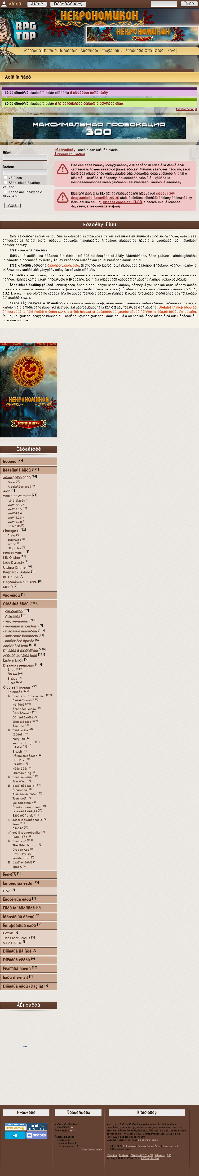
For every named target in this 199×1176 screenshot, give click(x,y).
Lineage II (11, 531)
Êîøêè (11, 683)
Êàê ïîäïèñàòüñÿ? (186, 109)
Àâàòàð (18, 828)
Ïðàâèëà (123, 1155)
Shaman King (22, 773)
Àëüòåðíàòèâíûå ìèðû (20, 656)
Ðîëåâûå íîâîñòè (17, 951)
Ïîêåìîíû (18, 764)
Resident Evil (22, 858)
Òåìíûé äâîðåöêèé (25, 756)
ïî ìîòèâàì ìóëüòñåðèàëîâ (25, 820)
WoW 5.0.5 (15, 517)
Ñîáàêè (13, 674)
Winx (16, 824)
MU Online (11, 558)
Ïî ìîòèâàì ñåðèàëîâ (21, 785)
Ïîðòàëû (10, 461)
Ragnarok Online (16, 572)
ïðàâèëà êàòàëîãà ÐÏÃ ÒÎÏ (122, 202)
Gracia (12, 544)
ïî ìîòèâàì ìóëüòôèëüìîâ (24, 832)
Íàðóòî (17, 734)
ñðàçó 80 (14, 526)
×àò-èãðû (11, 595)
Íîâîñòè (50, 51)
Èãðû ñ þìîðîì (13, 660)
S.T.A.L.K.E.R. (12, 943)
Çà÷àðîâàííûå (22, 802)
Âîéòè (37, 4)
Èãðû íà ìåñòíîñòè (19, 908)
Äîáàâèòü (32, 51)
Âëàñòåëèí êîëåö (24, 709)
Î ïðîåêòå (112, 1155)
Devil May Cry (22, 854)
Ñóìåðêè (18, 704)
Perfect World (14, 553)
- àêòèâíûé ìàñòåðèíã (20, 626)
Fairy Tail (19, 738)
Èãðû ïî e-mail (15, 978)
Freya (11, 535)
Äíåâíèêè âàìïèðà (24, 794)
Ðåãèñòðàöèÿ (68, 4)
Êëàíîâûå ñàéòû (17, 969)
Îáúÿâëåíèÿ (112, 51)
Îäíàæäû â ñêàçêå (25, 811)
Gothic (8, 933)
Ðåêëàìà (160, 1155)
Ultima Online (14, 567)
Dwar (11, 482)
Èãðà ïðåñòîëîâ (23, 815)
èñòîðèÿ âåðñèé (150, 1158)
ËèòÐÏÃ (9, 875)
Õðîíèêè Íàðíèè (23, 717)
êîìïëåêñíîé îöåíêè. (148, 1140)
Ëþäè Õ (17, 866)
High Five (14, 548)
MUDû (8, 587)
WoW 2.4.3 (15, 505)
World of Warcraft (17, 496)
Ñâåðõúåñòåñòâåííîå (27, 807)
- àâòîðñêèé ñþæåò (18, 641)
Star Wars (19, 781)
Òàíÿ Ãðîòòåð (22, 713)
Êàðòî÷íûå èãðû (17, 899)
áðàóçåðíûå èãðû (17, 478)
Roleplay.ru (129, 1146)
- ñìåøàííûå (11, 616)
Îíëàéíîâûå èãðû (17, 470)
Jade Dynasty (13, 563)
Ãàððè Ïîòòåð (22, 700)
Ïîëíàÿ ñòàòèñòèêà (91, 1149)
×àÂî (171, 51)
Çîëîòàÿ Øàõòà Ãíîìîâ (149, 1146)
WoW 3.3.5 (15, 509)
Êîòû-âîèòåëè (22, 721)
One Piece (19, 760)
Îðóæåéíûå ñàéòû (19, 917)
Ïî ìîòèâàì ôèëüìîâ (20, 777)
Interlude (14, 539)
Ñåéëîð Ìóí (20, 768)
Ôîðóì (160, 51)
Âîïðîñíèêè (89, 51)
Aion (6, 491)
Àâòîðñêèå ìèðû (15, 646)
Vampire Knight (24, 743)
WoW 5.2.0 (15, 522)
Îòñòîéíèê (69, 51)
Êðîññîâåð (15, 692)
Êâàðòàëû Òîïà (138, 51)
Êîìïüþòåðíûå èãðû (19, 926)
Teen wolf (19, 798)
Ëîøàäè (12, 678)
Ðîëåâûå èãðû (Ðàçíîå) (23, 986)
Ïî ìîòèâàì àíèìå (18, 730)
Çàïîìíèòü (13, 178)
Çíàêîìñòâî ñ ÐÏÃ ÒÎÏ (142, 1155)
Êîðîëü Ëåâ (20, 837)
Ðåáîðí (17, 747)
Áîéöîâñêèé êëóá (19, 486)
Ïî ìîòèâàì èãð (17, 841)
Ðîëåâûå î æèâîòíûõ (18, 665)
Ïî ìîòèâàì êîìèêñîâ (20, 862)
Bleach (17, 751)
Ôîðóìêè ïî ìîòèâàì (16, 687)
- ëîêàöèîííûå (13, 612)
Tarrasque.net (170, 1146)
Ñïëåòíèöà (20, 790)
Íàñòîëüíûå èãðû (17, 883)
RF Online (11, 577)
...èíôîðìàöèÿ (16, 500)
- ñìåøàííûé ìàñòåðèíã (20, 631)
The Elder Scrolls (24, 845)
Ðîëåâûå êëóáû (16, 960)
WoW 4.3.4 (15, 513)
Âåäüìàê (18, 726)
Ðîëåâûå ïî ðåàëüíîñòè (20, 651)
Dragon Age (21, 849)
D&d (6, 891)
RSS (169, 1155)
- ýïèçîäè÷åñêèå (15, 621)
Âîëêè (12, 670)
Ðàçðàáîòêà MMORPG (20, 582)
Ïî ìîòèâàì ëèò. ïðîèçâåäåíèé (26, 696)
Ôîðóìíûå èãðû (16, 604)
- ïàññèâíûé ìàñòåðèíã (20, 636)
